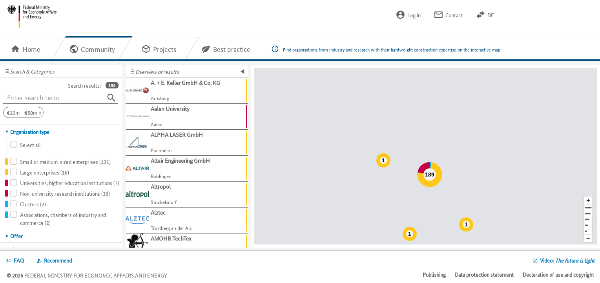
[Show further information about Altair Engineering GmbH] (187, 169)
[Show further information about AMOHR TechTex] (187, 246)
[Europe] (588, 231)
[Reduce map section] (588, 238)
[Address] (588, 208)
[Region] (588, 219)
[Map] (425, 156)
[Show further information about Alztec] (187, 220)
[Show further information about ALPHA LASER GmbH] (187, 143)
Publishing (434, 274)
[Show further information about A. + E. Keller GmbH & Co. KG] (187, 91)
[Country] (588, 225)
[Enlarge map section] (588, 200)
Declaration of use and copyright (558, 274)
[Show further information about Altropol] (187, 195)
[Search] (111, 97)
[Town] (588, 214)
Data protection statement (484, 274)
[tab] (61, 132)
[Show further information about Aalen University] (187, 117)
